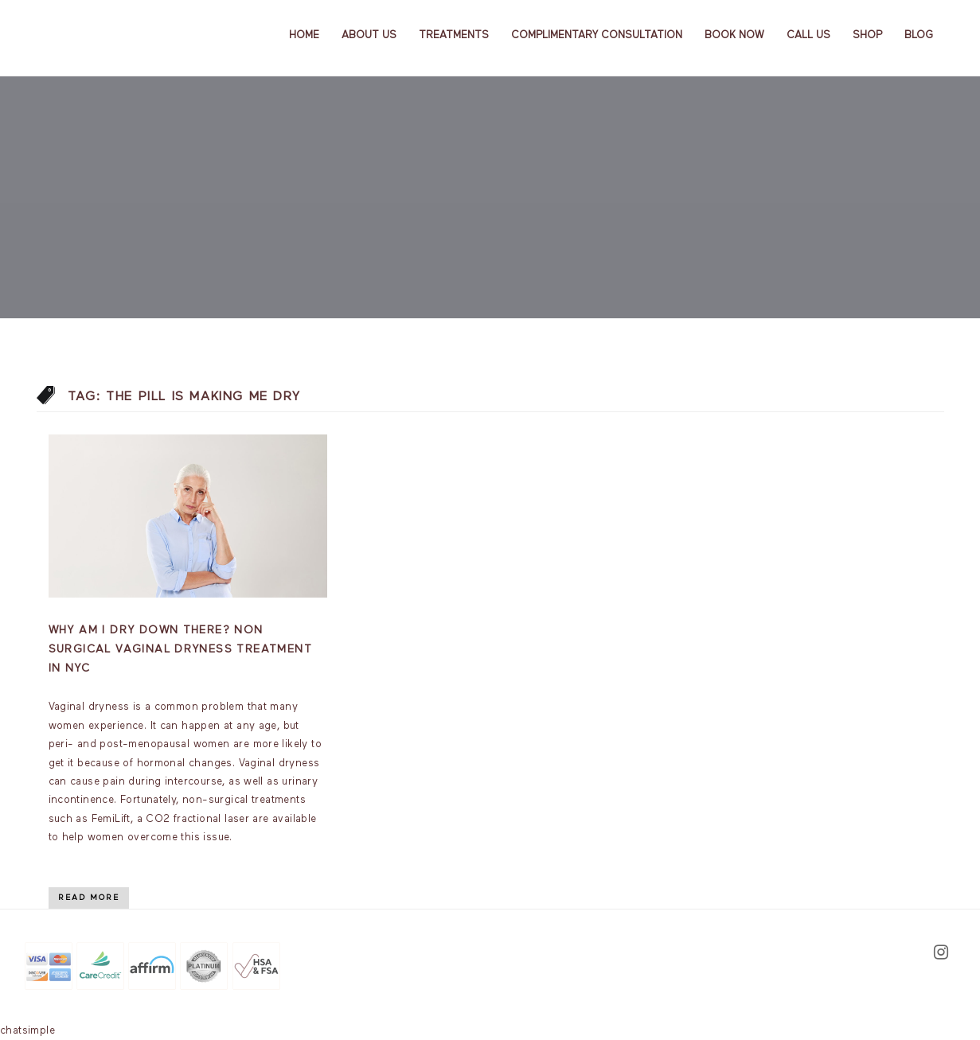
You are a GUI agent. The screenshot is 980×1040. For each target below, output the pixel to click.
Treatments (454, 35)
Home (304, 35)
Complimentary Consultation (596, 35)
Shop (867, 35)
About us (369, 35)
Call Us (808, 35)
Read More (88, 898)
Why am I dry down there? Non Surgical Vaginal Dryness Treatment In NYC (181, 649)
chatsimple (27, 1031)
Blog (918, 35)
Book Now (734, 35)
